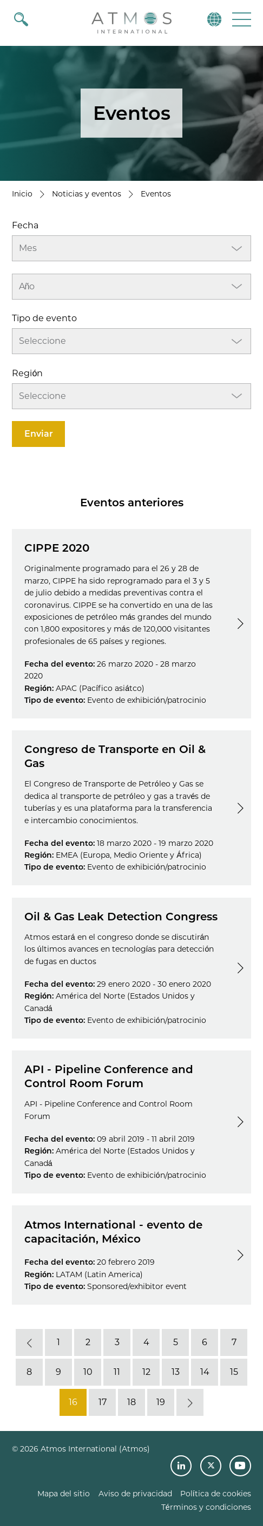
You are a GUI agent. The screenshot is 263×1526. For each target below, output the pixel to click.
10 (88, 1372)
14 (204, 1372)
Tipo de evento (44, 318)
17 (102, 1402)
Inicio (22, 194)
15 (234, 1372)
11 (117, 1372)
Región (27, 373)
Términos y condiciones (206, 1507)
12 (146, 1372)
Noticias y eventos (86, 194)
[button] (240, 19)
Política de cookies (215, 1493)
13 (176, 1372)
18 (131, 1402)
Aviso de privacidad (135, 1493)
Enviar (38, 434)
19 (160, 1402)
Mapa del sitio (63, 1493)
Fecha (25, 225)
